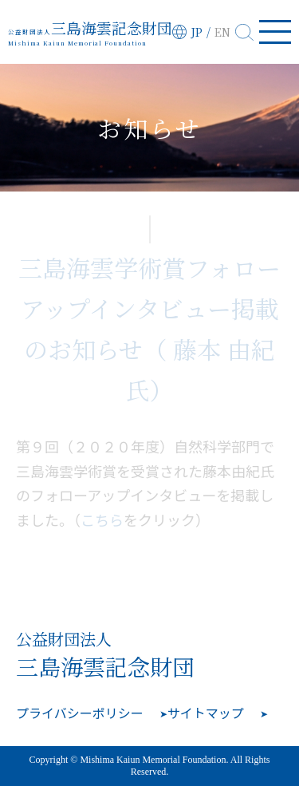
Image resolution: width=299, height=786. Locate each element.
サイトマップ (205, 712)
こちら (102, 519)
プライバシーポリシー (80, 712)
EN (222, 32)
